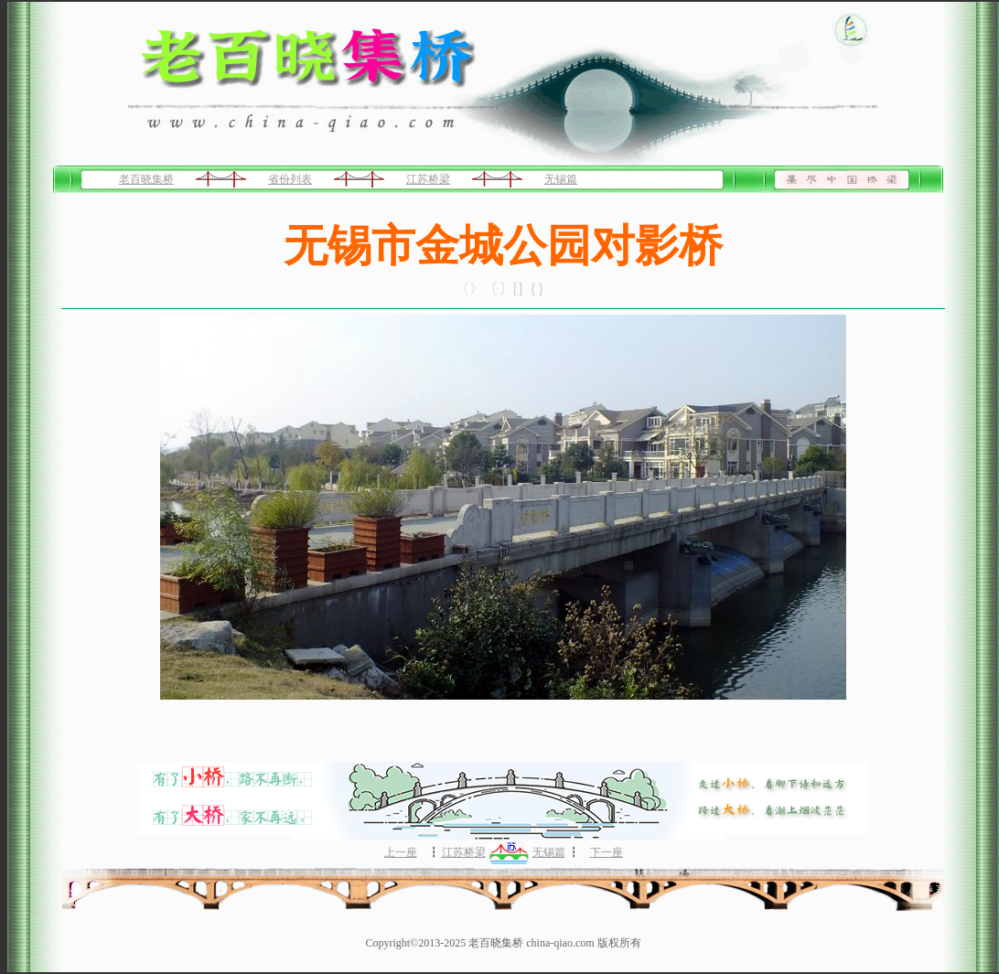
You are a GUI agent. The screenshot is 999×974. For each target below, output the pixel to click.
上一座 (400, 852)
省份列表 (290, 179)
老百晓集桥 (146, 179)
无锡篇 (560, 179)
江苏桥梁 (428, 179)
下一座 (606, 852)
